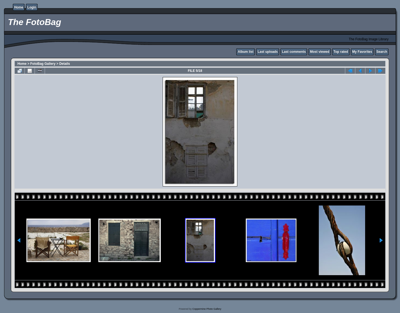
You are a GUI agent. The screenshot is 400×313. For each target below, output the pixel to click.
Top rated (341, 52)
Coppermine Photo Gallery (206, 309)
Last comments (294, 52)
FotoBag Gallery (43, 64)
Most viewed (319, 52)
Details (64, 64)
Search (381, 52)
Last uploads (267, 52)
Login (31, 7)
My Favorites (362, 52)
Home (18, 7)
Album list (245, 52)
